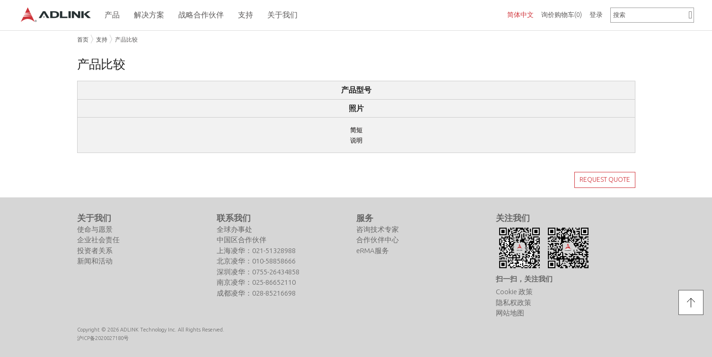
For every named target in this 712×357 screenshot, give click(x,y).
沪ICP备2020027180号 (103, 338)
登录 (596, 14)
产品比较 (126, 39)
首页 (82, 39)
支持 (101, 39)
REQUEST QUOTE (605, 179)
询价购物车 (561, 14)
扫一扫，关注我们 (524, 279)
